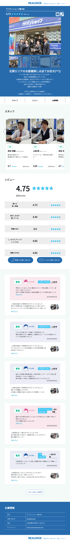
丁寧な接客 (46, 282)
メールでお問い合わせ (51, 260)
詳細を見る (19, 295)
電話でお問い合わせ (22, 260)
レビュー (35, 100)
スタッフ (15, 100)
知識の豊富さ (42, 412)
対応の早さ (46, 327)
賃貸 (18, 281)
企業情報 (55, 100)
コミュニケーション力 (45, 409)
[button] (59, 36)
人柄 (40, 282)
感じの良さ (46, 368)
